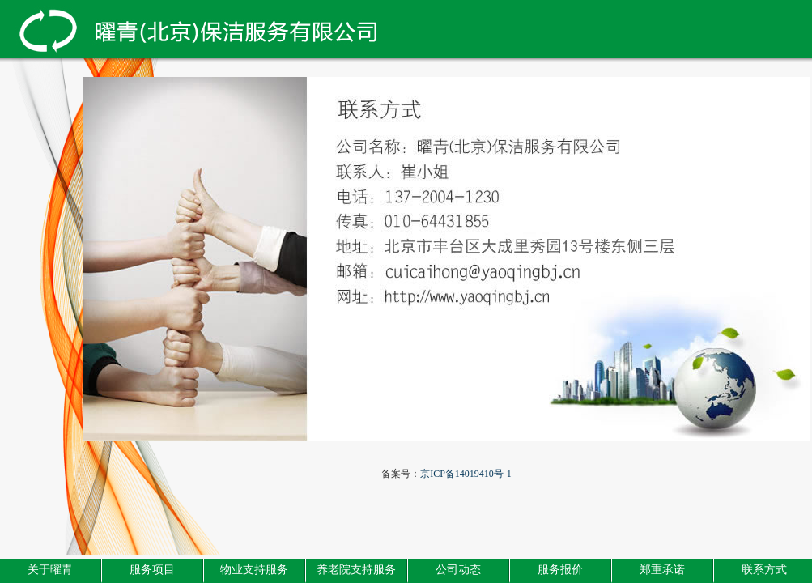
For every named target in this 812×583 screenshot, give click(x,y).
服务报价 (560, 570)
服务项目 (152, 570)
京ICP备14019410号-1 (466, 473)
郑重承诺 (662, 570)
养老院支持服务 (356, 570)
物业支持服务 (254, 570)
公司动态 (458, 570)
